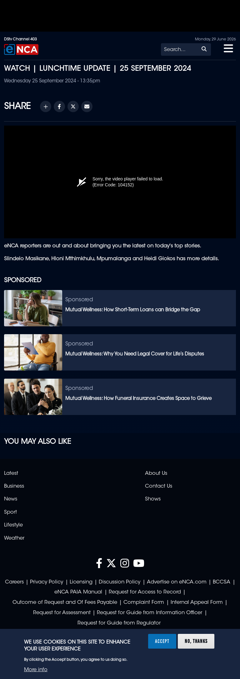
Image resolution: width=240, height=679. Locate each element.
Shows (153, 499)
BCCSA (221, 582)
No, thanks (196, 641)
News (10, 499)
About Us (156, 473)
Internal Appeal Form (197, 602)
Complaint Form (143, 602)
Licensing (81, 582)
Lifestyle (13, 525)
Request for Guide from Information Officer (149, 612)
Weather (14, 538)
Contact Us (158, 486)
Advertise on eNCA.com (177, 582)
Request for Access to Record (145, 592)
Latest (11, 473)
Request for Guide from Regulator (119, 623)
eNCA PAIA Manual (78, 592)
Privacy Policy (46, 582)
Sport (10, 512)
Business (14, 486)
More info (36, 669)
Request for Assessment (62, 612)
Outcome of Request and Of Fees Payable (64, 602)
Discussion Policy (119, 582)
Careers (14, 582)
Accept (162, 641)
